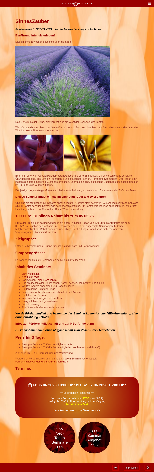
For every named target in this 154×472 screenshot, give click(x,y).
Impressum (131, 467)
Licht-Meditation (31, 273)
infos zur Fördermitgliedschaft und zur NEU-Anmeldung (54, 323)
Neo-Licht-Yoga (30, 277)
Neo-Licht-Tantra (47, 280)
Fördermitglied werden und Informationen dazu (41, 361)
